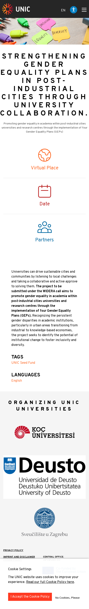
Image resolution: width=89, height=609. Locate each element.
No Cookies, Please (67, 598)
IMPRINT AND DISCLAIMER (19, 557)
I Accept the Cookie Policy (30, 597)
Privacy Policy (13, 550)
